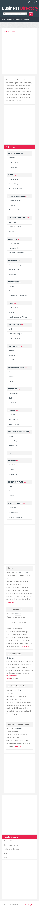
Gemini (11, 568)
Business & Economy (10, 841)
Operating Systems (15, 227)
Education (12, 239)
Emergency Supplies (15, 334)
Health (6, 857)
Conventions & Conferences (18, 295)
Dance (11, 372)
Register (35, 2)
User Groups (13, 222)
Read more (10, 602)
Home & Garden (14, 325)
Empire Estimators (15, 200)
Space (11, 436)
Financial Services (22, 572)
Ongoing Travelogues (16, 517)
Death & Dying (13, 307)
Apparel (11, 469)
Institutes (12, 312)
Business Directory (10, 31)
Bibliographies (13, 393)
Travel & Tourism (15, 503)
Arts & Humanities (15, 153)
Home (3, 20)
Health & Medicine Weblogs (18, 317)
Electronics (10, 658)
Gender (11, 495)
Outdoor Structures (15, 338)
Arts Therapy (13, 167)
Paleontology (13, 445)
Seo (9, 453)
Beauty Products (14, 465)
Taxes (11, 291)
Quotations (12, 403)
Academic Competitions (16, 253)
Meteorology (13, 441)
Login (29, 2)
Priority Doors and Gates (18, 724)
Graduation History (15, 243)
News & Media (13, 248)
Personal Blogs (14, 184)
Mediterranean (13, 419)
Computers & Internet (11, 845)
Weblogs (12, 355)
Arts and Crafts (14, 474)
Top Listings (19, 20)
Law (10, 486)
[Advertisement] (19, 52)
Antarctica (12, 414)
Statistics (12, 286)
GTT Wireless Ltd (15, 610)
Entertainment (14, 260)
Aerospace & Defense (16, 210)
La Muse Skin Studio (16, 686)
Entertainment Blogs (15, 188)
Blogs (5, 853)
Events (11, 381)
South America (14, 424)
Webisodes (12, 274)
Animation (12, 158)
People (11, 350)
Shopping (12, 460)
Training (11, 231)
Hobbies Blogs (13, 179)
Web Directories (14, 269)
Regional (12, 410)
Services (12, 205)
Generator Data (14, 654)
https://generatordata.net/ (13, 675)
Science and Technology (18, 432)
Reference (12, 389)
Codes (11, 398)
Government (13, 282)
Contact (26, 20)
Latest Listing (10, 20)
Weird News (13, 360)
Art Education (13, 162)
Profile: (8, 678)
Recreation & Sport (16, 367)
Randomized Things (15, 265)
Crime (11, 491)
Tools (10, 329)
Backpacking (13, 508)
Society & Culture (15, 482)
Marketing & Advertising (11, 849)
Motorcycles (13, 376)
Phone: (8, 584)
